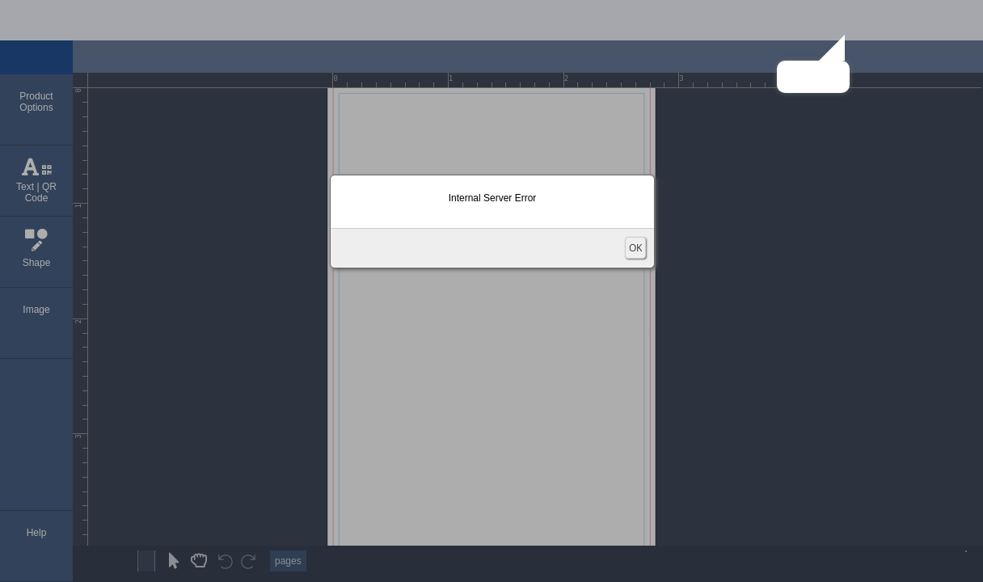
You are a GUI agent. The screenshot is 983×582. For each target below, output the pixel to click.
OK (635, 248)
